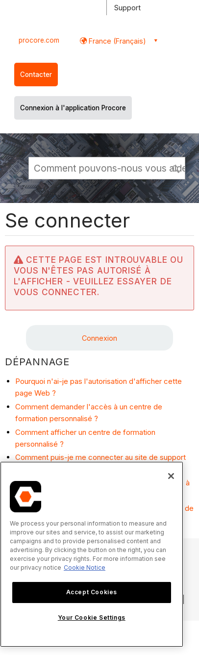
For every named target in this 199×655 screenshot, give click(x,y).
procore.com (39, 40)
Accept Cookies (91, 592)
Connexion (99, 338)
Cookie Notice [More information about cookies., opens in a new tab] (84, 567)
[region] (91, 554)
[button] (176, 167)
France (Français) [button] (116, 41)
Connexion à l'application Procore (73, 108)
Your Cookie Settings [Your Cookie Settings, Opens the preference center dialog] (91, 617)
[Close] (171, 476)
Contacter (36, 74)
